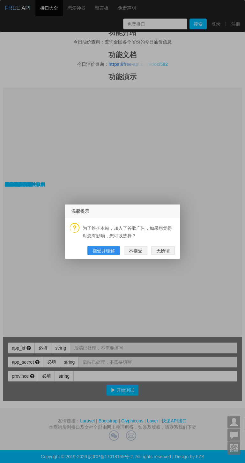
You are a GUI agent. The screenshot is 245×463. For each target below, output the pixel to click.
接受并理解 (104, 250)
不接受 (135, 250)
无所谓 (163, 250)
